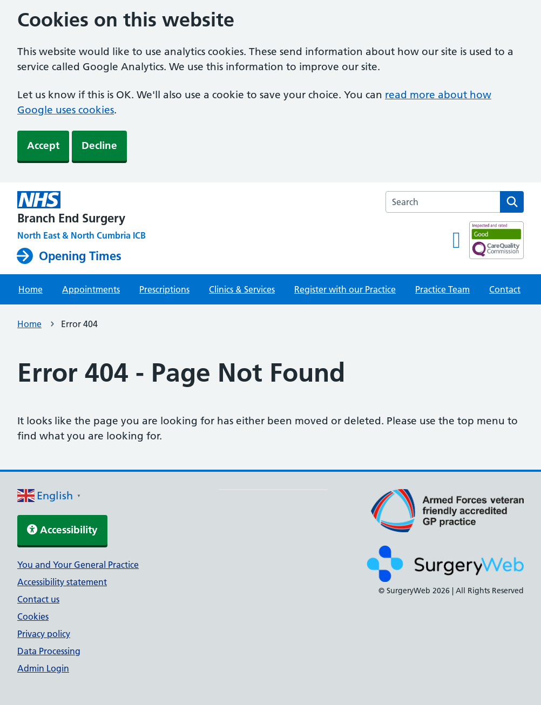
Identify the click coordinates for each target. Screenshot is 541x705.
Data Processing (48, 651)
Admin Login (43, 668)
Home (30, 289)
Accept (43, 145)
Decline (99, 145)
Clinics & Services (242, 289)
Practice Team (442, 289)
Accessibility (62, 530)
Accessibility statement (62, 582)
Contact (504, 289)
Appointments (91, 289)
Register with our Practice (345, 289)
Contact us (38, 599)
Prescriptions (164, 289)
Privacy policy (43, 633)
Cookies (33, 616)
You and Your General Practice (78, 564)
